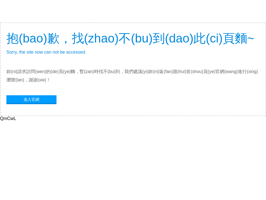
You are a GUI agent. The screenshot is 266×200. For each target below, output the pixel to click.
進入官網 (31, 99)
